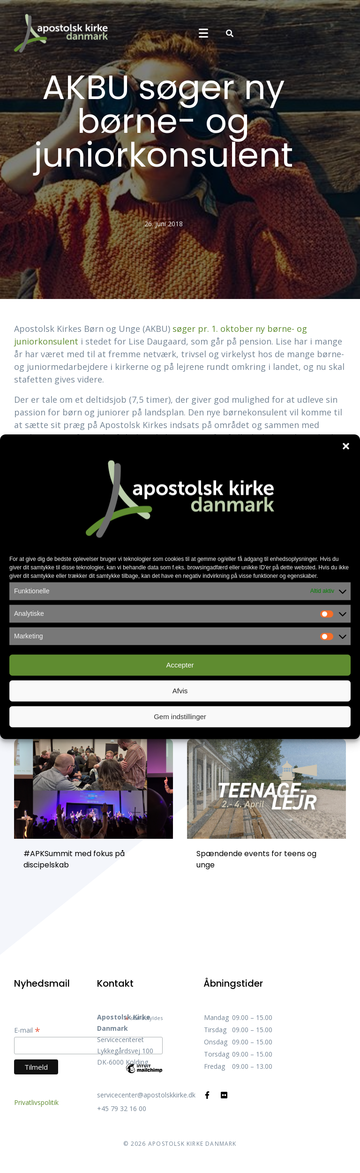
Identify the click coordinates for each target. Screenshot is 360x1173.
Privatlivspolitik (36, 1102)
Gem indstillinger (180, 717)
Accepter (180, 665)
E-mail (27, 1030)
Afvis (180, 691)
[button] (346, 446)
